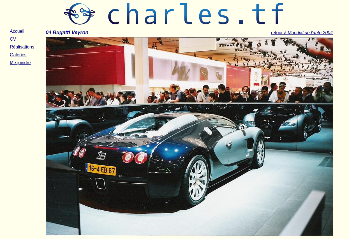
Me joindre (20, 62)
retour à (302, 32)
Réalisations (22, 47)
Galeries (18, 54)
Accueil (17, 31)
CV (13, 39)
